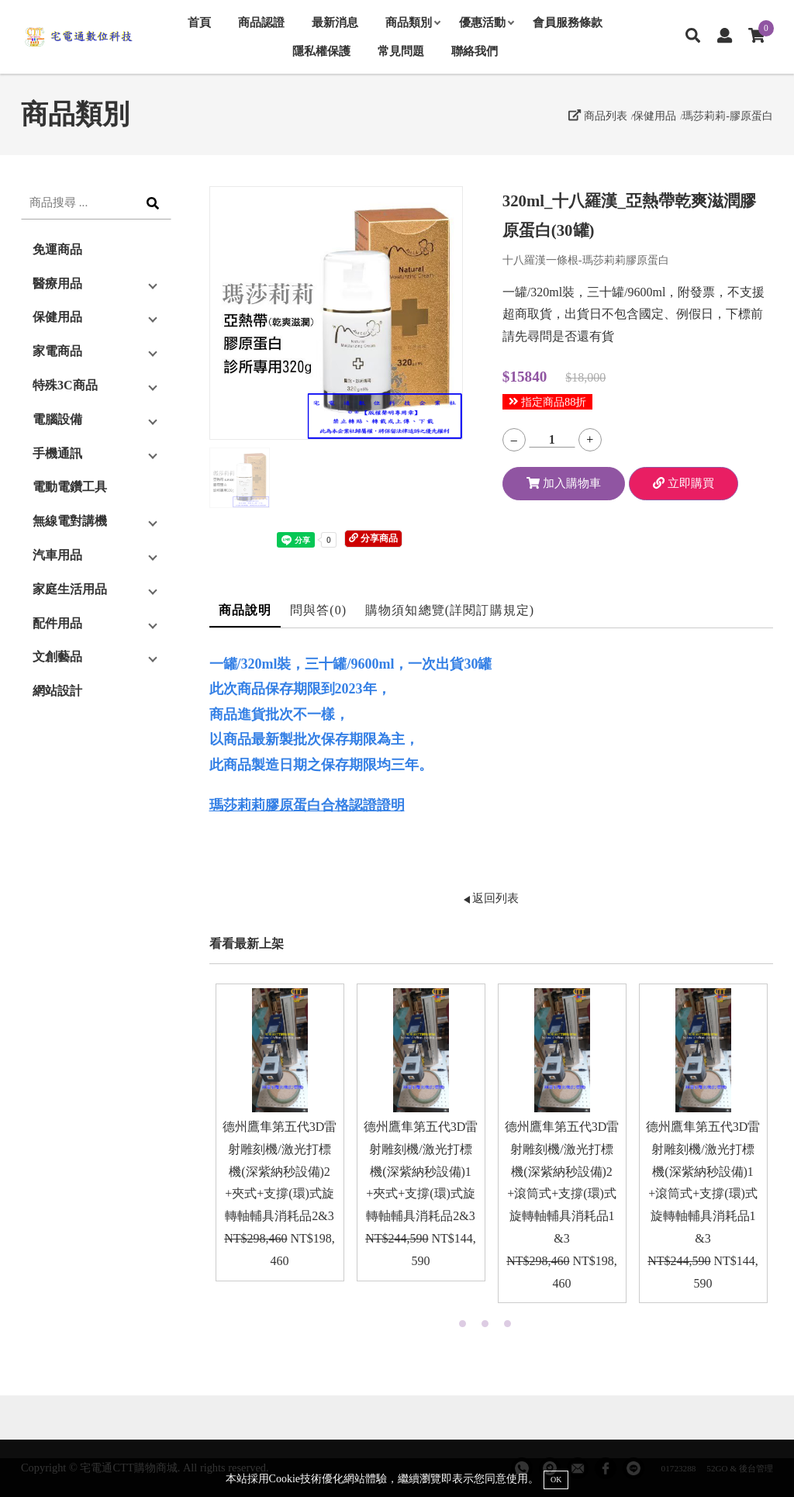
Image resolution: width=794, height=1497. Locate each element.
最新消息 (335, 22)
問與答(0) (318, 610)
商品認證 (261, 22)
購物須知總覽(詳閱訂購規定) (449, 610)
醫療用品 (57, 283)
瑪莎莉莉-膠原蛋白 (727, 115)
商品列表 (597, 115)
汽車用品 (57, 555)
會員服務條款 (567, 22)
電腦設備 (57, 419)
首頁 (199, 22)
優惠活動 (486, 22)
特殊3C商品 (65, 385)
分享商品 (373, 538)
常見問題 (401, 50)
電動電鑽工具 (70, 486)
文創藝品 (57, 656)
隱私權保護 (321, 50)
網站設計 (57, 690)
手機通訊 (57, 453)
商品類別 (412, 22)
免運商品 (57, 249)
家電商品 (57, 351)
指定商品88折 (548, 402)
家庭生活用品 (70, 589)
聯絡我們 (474, 50)
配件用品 (57, 623)
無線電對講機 (70, 520)
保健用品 (654, 115)
